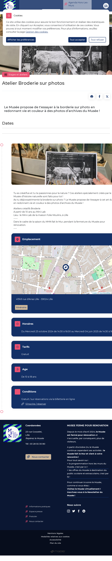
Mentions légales (55, 533)
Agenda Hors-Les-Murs (77, 4)
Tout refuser (97, 39)
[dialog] (56, 28)
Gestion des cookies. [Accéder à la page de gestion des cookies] (37, 32)
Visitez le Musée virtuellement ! (84, 489)
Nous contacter (40, 457)
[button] (92, 96)
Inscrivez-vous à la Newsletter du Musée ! (84, 494)
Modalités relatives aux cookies (55, 537)
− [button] (15, 253)
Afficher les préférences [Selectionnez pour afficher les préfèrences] (20, 39)
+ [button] (15, 249)
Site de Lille (105, 7)
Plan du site (55, 543)
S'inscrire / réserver (35, 404)
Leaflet (94, 293)
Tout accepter (77, 39)
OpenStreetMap (105, 293)
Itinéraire (21, 307)
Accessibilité (55, 540)
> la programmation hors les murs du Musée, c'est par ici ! (86, 465)
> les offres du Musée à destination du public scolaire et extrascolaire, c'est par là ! (88, 473)
